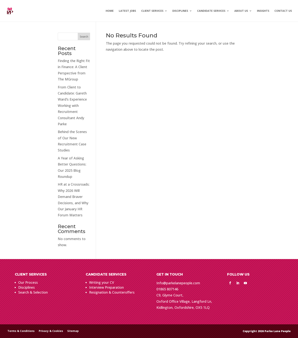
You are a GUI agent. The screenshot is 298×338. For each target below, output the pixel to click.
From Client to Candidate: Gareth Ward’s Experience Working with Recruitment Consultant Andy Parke (72, 105)
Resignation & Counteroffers (112, 292)
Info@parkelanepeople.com (178, 283)
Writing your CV (101, 282)
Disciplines (26, 287)
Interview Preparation (106, 287)
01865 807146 (167, 289)
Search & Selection (33, 292)
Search (84, 36)
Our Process (28, 282)
